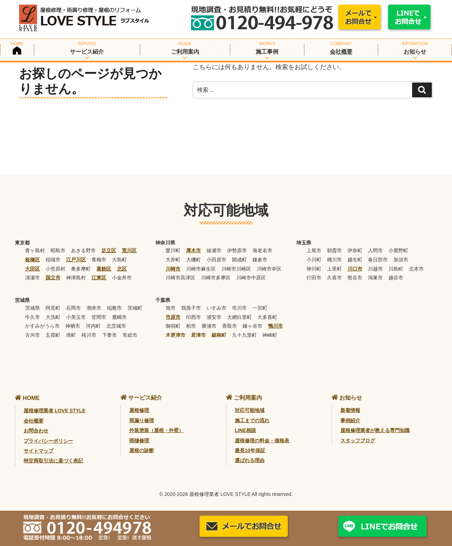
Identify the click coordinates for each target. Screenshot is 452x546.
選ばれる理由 (249, 460)
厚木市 (193, 250)
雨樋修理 (139, 440)
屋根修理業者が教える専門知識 (375, 430)
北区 (122, 269)
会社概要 (341, 52)
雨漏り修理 (141, 420)
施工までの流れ (252, 420)
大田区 (32, 269)
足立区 (108, 250)
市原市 (173, 317)
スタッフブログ (357, 440)
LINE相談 (245, 430)
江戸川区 (76, 259)
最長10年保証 (250, 450)
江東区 (98, 277)
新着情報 (350, 410)
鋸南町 (219, 335)
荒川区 (129, 250)
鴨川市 (275, 326)
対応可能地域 (249, 410)
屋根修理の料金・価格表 (262, 440)
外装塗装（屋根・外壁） (156, 430)
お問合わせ (36, 430)
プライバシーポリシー (48, 441)
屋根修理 (139, 410)
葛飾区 (103, 269)
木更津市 (175, 335)
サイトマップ (38, 451)
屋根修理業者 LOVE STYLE (54, 410)
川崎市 (173, 269)
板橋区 (32, 259)
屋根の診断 (141, 450)
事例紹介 (350, 420)
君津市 (198, 335)
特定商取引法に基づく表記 (53, 460)
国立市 (53, 277)
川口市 (354, 269)
